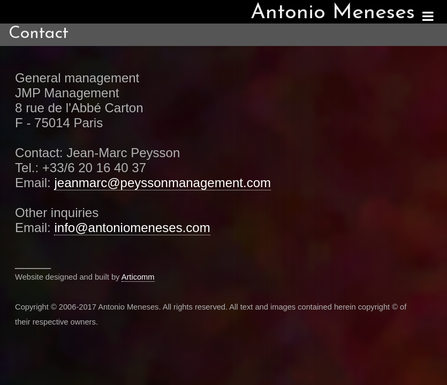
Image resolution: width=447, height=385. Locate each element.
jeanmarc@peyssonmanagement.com (162, 182)
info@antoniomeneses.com (132, 227)
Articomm (138, 277)
